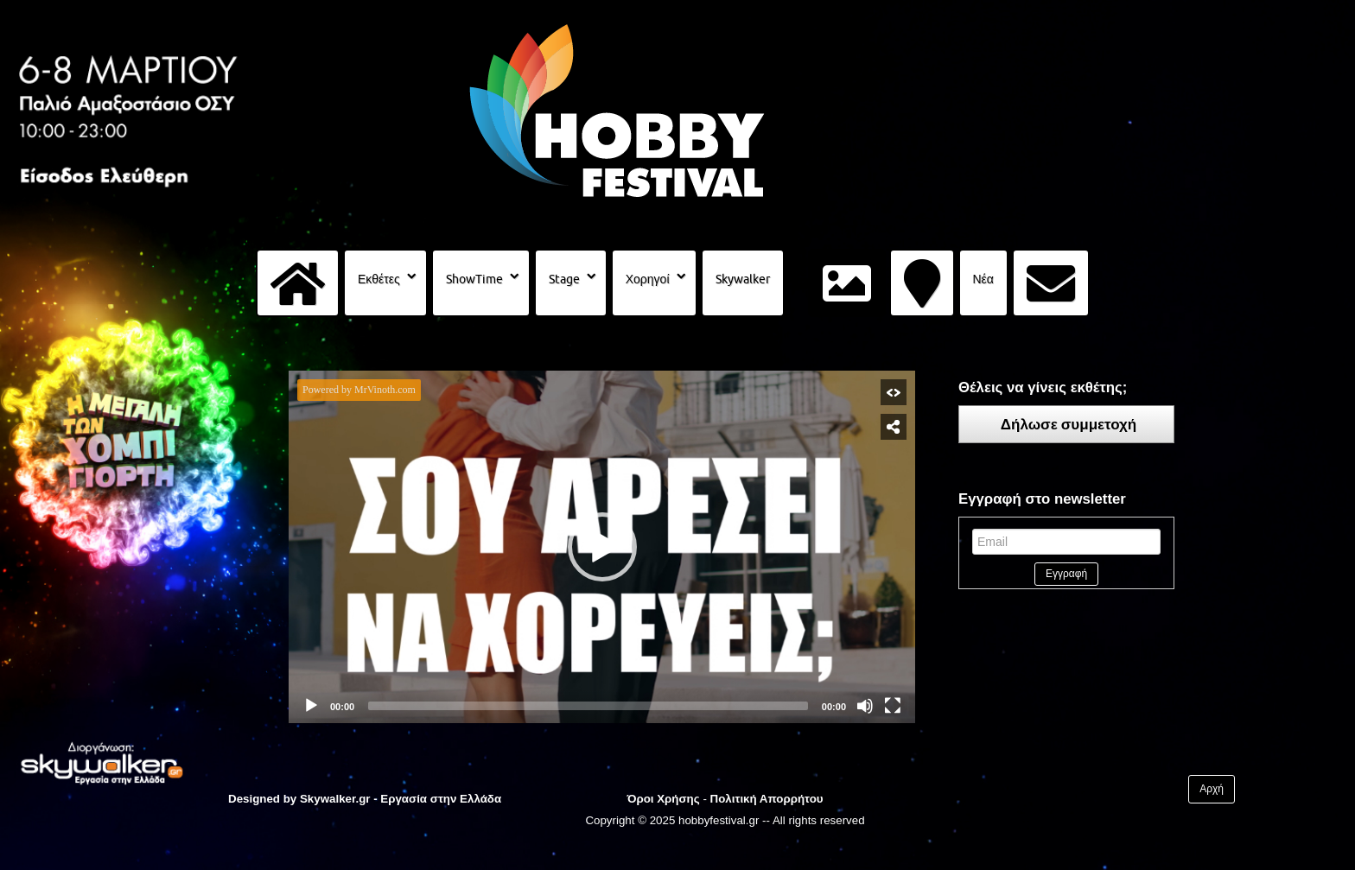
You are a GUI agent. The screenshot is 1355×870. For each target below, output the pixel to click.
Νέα (983, 279)
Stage (564, 279)
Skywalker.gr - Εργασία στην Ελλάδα (400, 798)
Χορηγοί (648, 279)
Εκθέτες (379, 279)
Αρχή (1211, 789)
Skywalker (743, 279)
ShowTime (474, 279)
